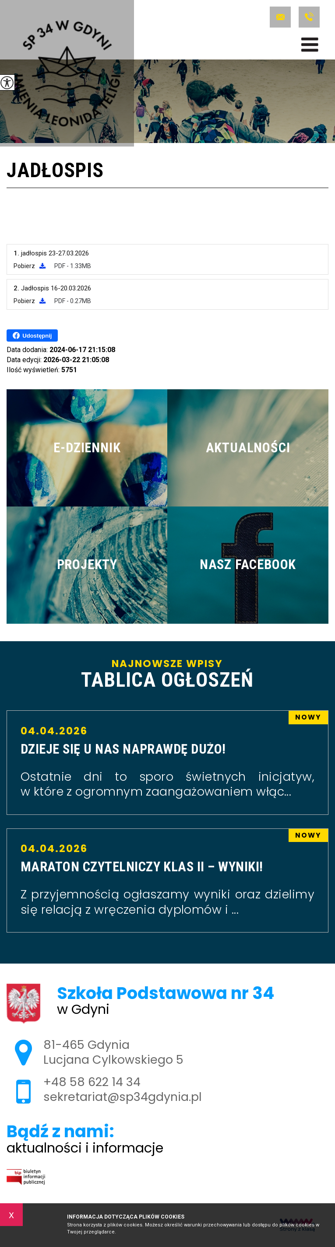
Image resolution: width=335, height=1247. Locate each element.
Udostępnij (32, 335)
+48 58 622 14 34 (309, 17)
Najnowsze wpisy (167, 675)
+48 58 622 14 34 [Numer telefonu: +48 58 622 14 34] (92, 1082)
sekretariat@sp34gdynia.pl (280, 17)
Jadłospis (55, 171)
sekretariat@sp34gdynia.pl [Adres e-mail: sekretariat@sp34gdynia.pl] (122, 1097)
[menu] (309, 45)
